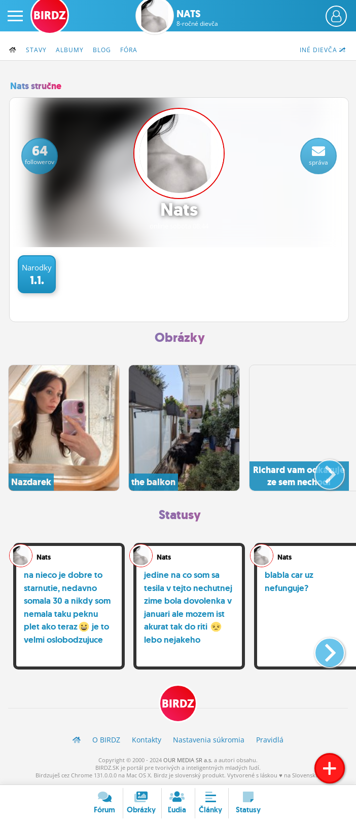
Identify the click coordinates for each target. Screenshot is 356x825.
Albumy (70, 50)
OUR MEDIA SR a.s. (187, 760)
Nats (197, 18)
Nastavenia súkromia (208, 739)
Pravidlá (269, 739)
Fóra (128, 50)
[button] (321, 470)
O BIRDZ (106, 739)
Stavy (36, 50)
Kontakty (146, 739)
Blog (102, 50)
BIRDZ (178, 704)
